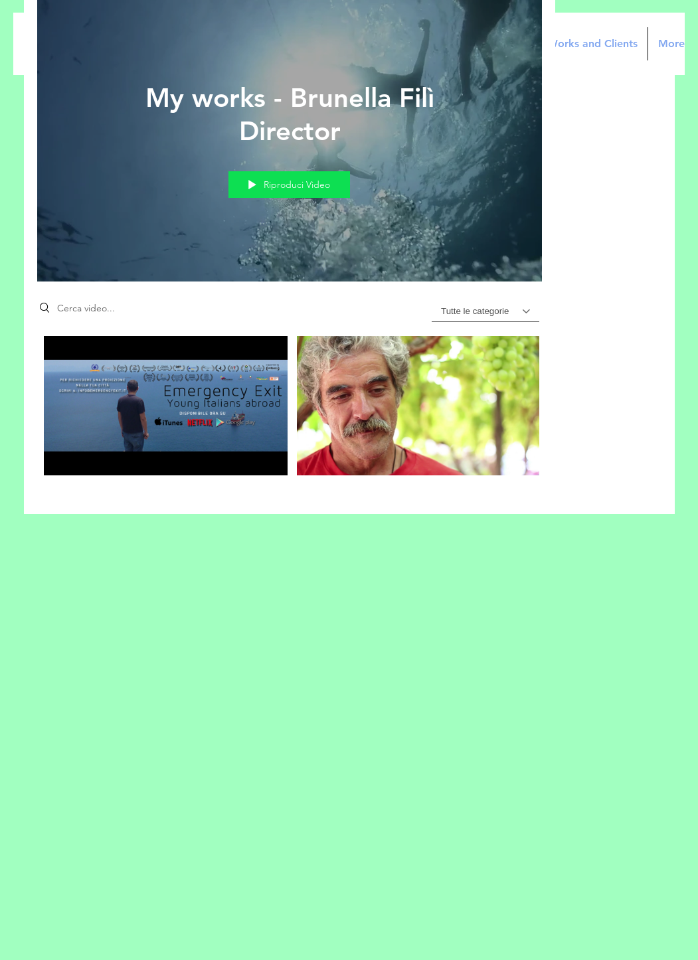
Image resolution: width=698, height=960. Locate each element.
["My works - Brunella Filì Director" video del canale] (289, 415)
